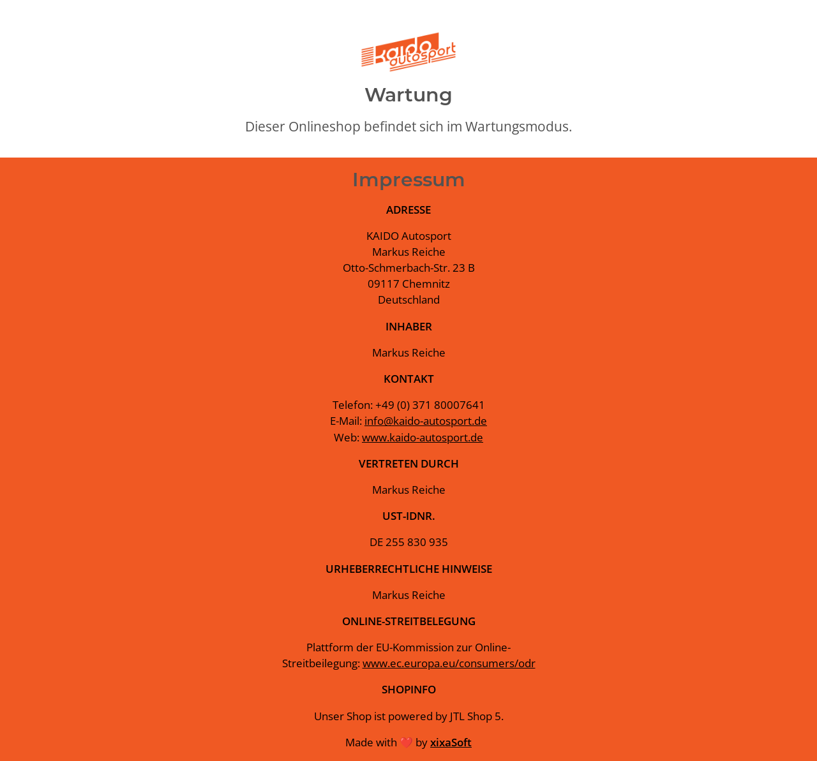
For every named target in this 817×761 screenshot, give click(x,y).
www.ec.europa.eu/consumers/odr (449, 663)
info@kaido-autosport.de (425, 420)
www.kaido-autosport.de (422, 437)
